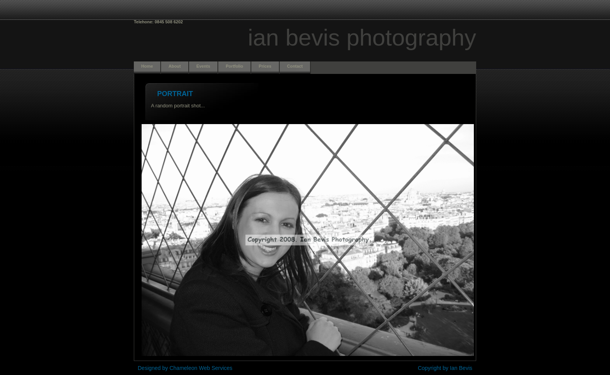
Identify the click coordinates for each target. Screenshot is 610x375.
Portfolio (234, 66)
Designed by (154, 368)
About (174, 66)
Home (147, 66)
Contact (295, 66)
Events (203, 66)
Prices (265, 66)
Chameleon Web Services (201, 368)
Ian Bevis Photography (362, 38)
